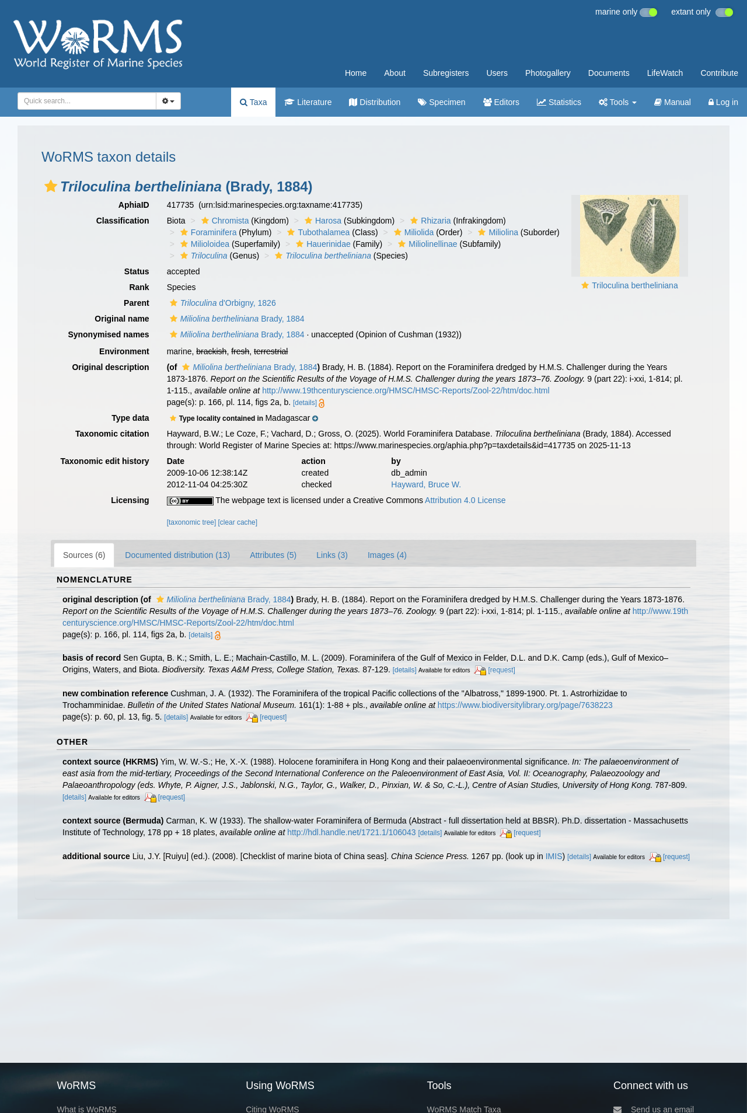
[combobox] (87, 101)
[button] (50, 186)
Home (355, 73)
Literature (307, 102)
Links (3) (332, 555)
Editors (501, 102)
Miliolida (412, 232)
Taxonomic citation (112, 433)
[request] (501, 670)
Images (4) (387, 555)
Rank (139, 287)
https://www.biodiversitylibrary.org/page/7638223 (525, 705)
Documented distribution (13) (177, 555)
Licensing (130, 500)
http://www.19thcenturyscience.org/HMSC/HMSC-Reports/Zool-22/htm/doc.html (406, 390)
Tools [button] (618, 102)
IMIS (554, 856)
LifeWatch (665, 73)
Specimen (441, 102)
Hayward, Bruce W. (426, 484)
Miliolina (496, 232)
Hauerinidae (322, 244)
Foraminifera (207, 232)
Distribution (374, 102)
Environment (124, 351)
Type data (130, 418)
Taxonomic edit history (104, 461)
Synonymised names (108, 334)
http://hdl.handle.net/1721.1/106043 (351, 832)
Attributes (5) (273, 555)
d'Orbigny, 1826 (221, 303)
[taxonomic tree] (192, 522)
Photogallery (548, 73)
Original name (122, 318)
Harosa (321, 220)
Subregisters (446, 73)
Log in (723, 102)
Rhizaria (429, 220)
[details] (305, 403)
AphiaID (133, 205)
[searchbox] (85, 101)
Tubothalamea (317, 232)
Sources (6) (84, 555)
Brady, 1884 (236, 318)
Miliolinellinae (426, 244)
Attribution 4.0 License (465, 500)
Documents (609, 73)
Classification (122, 220)
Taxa (253, 102)
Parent (136, 303)
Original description (110, 367)
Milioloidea (203, 244)
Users (497, 73)
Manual (672, 102)
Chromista (223, 220)
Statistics (559, 102)
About (395, 73)
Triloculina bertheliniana (635, 285)
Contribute (719, 73)
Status (136, 271)
